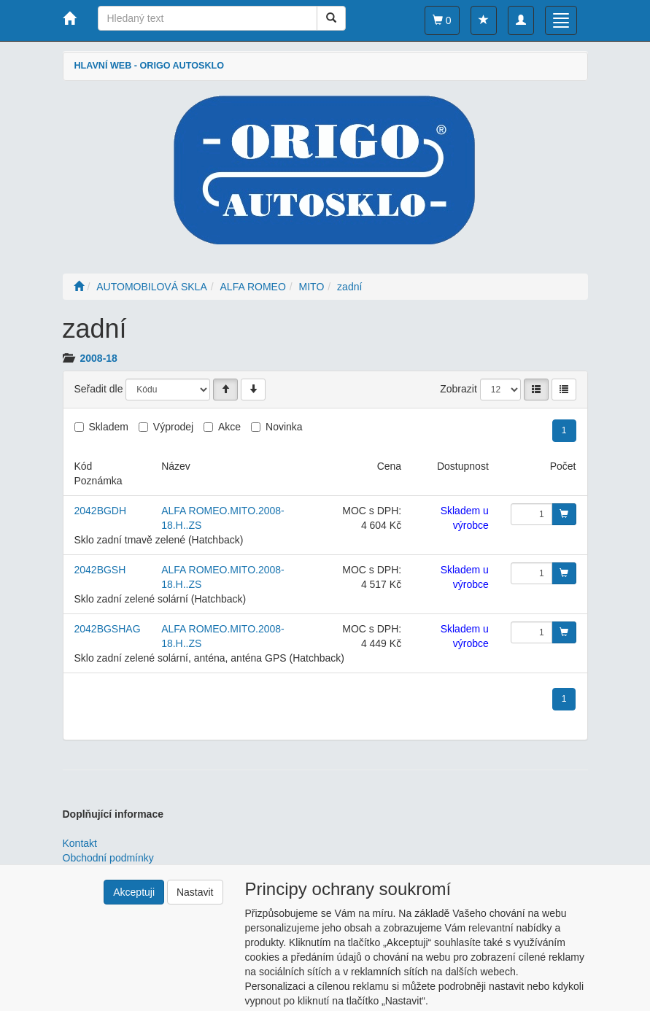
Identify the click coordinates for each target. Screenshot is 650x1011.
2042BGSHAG (107, 629)
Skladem (108, 427)
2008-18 (98, 358)
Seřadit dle (98, 389)
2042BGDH (100, 510)
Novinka (284, 427)
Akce (229, 427)
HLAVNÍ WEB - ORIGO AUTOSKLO (149, 66)
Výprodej (173, 427)
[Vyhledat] (331, 18)
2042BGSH (100, 570)
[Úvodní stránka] (79, 287)
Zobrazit (458, 389)
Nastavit (195, 892)
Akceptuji (134, 892)
